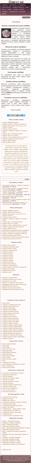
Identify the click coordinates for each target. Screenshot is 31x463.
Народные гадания (7, 258)
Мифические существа (8, 400)
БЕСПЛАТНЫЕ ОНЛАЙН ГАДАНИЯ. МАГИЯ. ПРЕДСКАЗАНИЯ (16, 456)
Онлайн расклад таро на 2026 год (11, 238)
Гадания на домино (7, 338)
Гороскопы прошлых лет (9, 391)
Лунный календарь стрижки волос (12, 384)
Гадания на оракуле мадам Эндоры (12, 325)
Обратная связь (6, 449)
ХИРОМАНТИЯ (13, 11)
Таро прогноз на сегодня (9, 281)
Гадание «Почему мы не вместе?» (11, 212)
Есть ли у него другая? (14, 160)
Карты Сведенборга (8, 365)
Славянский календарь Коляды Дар (12, 405)
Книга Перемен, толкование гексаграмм (13, 364)
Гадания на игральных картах (10, 247)
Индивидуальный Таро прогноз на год (13, 289)
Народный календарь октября (10, 439)
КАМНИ (4, 13)
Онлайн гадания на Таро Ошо (10, 313)
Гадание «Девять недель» (9, 228)
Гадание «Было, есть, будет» (10, 223)
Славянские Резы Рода (8, 362)
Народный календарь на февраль (11, 422)
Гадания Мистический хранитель (11, 333)
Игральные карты (7, 350)
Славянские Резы (7, 414)
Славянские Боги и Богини (10, 397)
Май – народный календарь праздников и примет (16, 428)
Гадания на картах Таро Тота (10, 306)
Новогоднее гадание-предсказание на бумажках (15, 230)
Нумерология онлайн (8, 268)
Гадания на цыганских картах (10, 320)
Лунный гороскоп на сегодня (10, 381)
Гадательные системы (8, 367)
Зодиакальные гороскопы (9, 374)
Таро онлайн (6, 303)
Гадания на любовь (7, 260)
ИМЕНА (9, 9)
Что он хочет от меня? (10, 158)
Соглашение (9, 460)
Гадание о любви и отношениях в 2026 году (14, 233)
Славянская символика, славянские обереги (14, 402)
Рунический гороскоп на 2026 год (11, 235)
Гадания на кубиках (7, 257)
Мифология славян (7, 398)
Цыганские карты (7, 354)
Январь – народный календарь (10, 421)
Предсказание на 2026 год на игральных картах (15, 237)
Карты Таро (5, 345)
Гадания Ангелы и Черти (9, 248)
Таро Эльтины (6, 357)
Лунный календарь (7, 383)
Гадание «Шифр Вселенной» (10, 210)
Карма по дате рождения (21, 149)
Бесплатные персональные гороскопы (13, 373)
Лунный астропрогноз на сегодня (11, 279)
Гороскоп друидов (7, 376)
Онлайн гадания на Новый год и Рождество (14, 267)
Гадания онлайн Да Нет (9, 270)
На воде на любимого (16, 167)
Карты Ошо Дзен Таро (8, 349)
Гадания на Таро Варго (8, 308)
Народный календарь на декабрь (11, 442)
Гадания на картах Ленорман (10, 321)
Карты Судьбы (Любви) (9, 344)
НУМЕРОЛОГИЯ (6, 7)
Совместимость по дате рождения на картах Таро (16, 199)
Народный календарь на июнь (10, 429)
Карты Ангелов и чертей (9, 359)
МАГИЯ (22, 9)
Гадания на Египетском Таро (10, 311)
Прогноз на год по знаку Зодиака (11, 287)
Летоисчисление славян (9, 403)
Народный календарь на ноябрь (11, 440)
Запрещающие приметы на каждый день (13, 444)
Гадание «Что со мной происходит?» (12, 222)
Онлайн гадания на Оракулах (10, 318)
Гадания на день (6, 272)
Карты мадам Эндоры (8, 355)
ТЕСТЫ (4, 9)
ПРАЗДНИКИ (21, 5)
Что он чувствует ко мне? (21, 157)
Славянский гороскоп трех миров (11, 412)
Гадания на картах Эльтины (10, 323)
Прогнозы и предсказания (9, 277)
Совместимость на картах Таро (13, 147)
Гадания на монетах (8, 252)
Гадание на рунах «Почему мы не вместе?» (14, 124)
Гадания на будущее (8, 262)
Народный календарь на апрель (11, 426)
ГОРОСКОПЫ (13, 5)
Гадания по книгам (7, 255)
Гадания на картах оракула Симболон (13, 330)
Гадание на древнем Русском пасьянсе (13, 226)
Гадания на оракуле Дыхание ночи (12, 328)
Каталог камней (16, 110)
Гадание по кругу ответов (9, 217)
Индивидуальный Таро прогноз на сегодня (14, 284)
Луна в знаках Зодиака (8, 389)
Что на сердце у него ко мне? (18, 164)
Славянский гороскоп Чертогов (11, 410)
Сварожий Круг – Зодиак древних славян (13, 408)
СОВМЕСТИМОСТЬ (18, 7)
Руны (3, 360)
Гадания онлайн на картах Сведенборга (13, 336)
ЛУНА (27, 7)
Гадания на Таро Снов (8, 314)
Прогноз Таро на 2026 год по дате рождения (14, 232)
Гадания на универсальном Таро (11, 304)
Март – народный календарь (10, 424)
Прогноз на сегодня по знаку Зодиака (12, 282)
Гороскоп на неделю (8, 379)
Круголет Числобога (8, 407)
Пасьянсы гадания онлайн (9, 250)
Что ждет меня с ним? (17, 162)
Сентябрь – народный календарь (11, 437)
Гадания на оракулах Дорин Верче (12, 326)
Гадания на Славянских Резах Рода (12, 335)
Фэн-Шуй (22, 11)
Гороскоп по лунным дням (9, 388)
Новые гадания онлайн (8, 142)
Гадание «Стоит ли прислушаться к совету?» (15, 225)
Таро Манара (6, 347)
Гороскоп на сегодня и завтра (10, 378)
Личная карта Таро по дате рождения (12, 196)
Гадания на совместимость (9, 265)
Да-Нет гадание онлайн (9, 194)
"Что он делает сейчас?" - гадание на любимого (15, 185)
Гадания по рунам (7, 253)
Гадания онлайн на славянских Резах (12, 415)
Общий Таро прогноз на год (10, 286)
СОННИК (15, 9)
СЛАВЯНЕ (5, 11)
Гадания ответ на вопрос (9, 263)
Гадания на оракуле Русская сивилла (12, 331)
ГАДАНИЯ (4, 5)
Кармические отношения (12, 151)
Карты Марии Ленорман (9, 352)
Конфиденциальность (20, 460)
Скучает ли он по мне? (16, 155)
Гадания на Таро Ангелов (9, 316)
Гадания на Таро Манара (9, 309)
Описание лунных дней (9, 386)
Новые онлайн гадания (8, 245)
